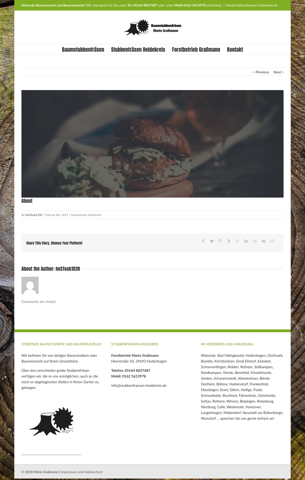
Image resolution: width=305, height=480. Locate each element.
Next (277, 72)
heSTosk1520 (33, 215)
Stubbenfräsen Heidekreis (138, 49)
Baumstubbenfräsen (83, 49)
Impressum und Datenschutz (82, 472)
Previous (262, 72)
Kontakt (235, 49)
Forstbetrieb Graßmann (196, 49)
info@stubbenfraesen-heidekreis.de (252, 5)
